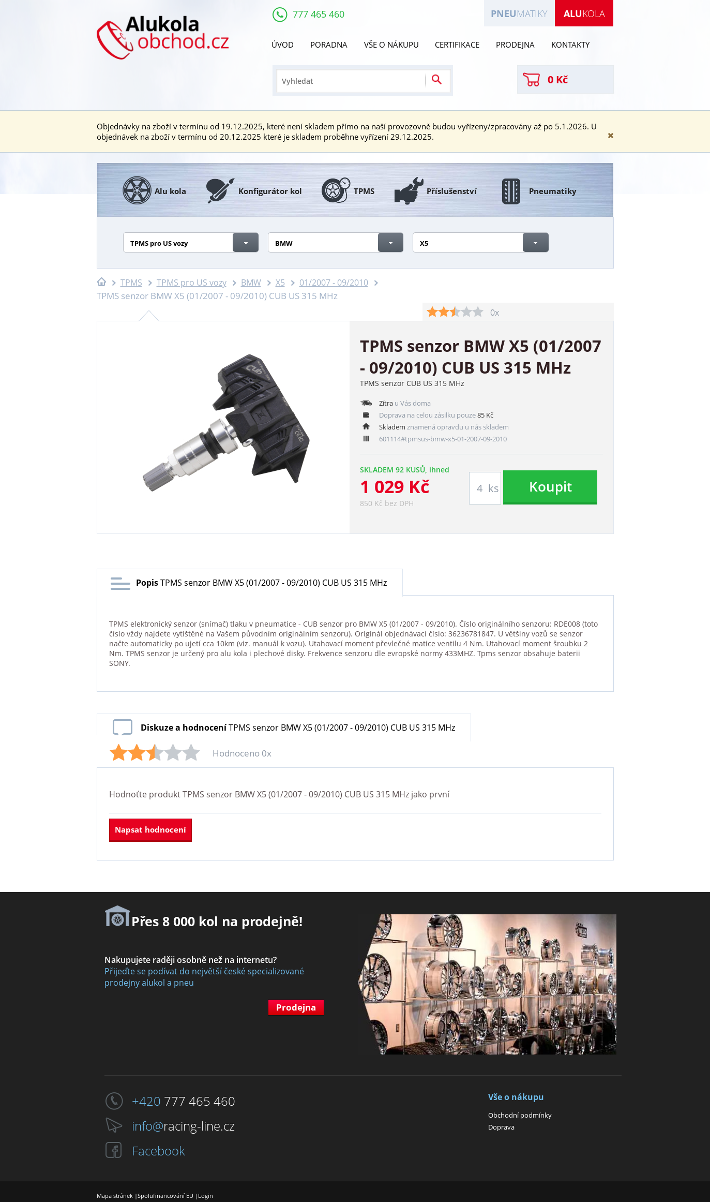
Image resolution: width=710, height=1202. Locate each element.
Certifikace (457, 44)
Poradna (329, 44)
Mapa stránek (115, 1195)
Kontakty (570, 44)
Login (205, 1195)
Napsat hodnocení (150, 829)
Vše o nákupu (391, 44)
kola (584, 13)
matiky (519, 13)
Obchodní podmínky (520, 1115)
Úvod (282, 44)
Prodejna (515, 44)
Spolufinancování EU (165, 1195)
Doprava (501, 1127)
